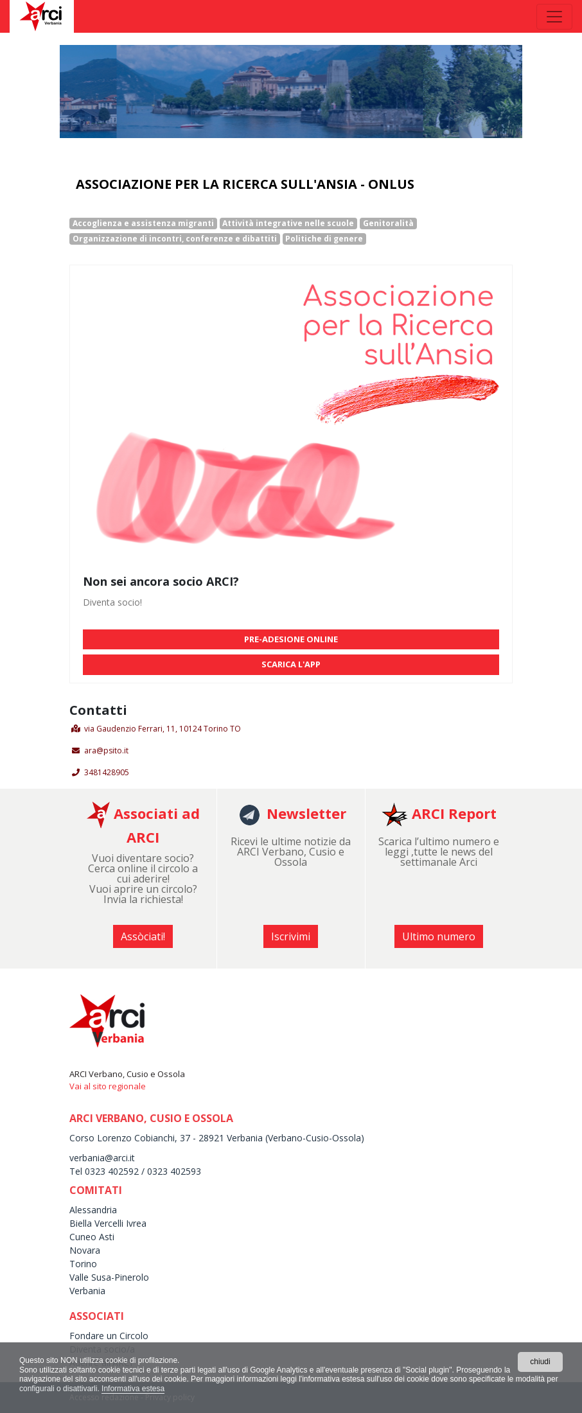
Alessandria (93, 1210)
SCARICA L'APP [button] (291, 664)
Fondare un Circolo (108, 1336)
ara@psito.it (106, 750)
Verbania (87, 1291)
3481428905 (106, 772)
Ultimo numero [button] (438, 936)
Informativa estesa (132, 1388)
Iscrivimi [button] (290, 936)
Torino (83, 1264)
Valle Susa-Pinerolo (109, 1277)
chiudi (540, 1361)
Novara (84, 1250)
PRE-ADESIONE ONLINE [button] (291, 639)
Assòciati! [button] (143, 936)
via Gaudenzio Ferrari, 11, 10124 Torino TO (162, 728)
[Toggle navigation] (554, 17)
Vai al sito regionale (107, 1086)
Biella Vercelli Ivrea (107, 1223)
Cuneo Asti (91, 1237)
